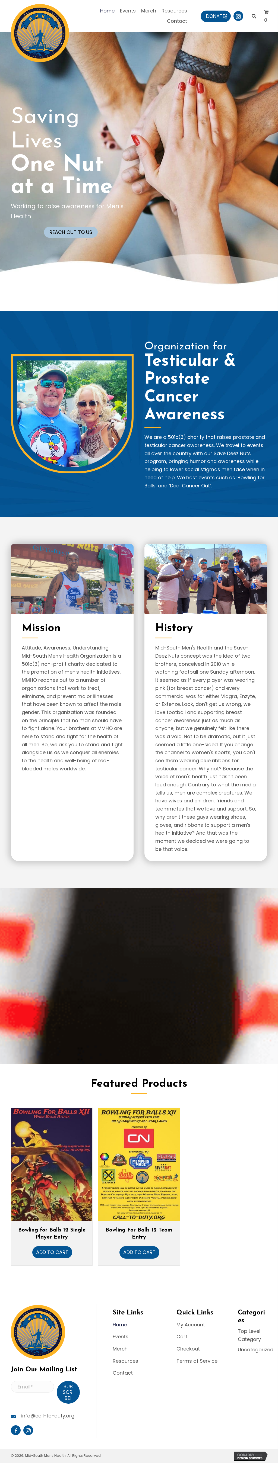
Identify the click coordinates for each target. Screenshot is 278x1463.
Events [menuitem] (120, 1336)
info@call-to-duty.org (47, 1415)
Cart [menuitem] (181, 1336)
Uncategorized (255, 1349)
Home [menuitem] (120, 1324)
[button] (215, 16)
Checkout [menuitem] (188, 1348)
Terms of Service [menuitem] (196, 1361)
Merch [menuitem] (120, 1348)
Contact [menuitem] (123, 1372)
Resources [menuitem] (125, 1361)
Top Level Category (249, 1335)
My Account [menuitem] (190, 1324)
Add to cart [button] (52, 1252)
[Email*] (32, 1387)
